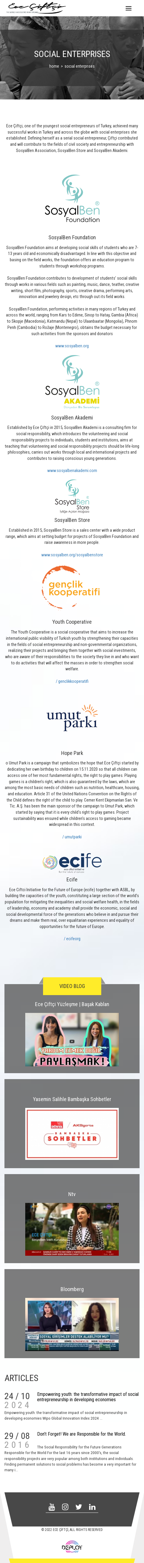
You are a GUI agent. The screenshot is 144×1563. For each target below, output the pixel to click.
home (54, 66)
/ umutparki (72, 837)
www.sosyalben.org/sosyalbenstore (72, 555)
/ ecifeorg (72, 938)
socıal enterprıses (79, 66)
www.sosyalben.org (72, 346)
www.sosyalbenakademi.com (72, 470)
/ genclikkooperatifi (72, 681)
